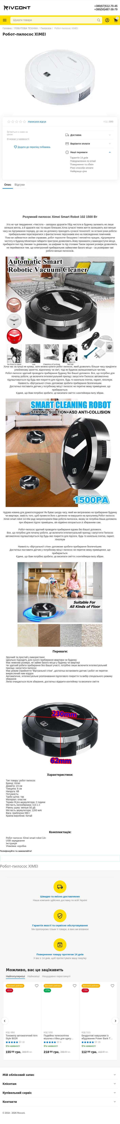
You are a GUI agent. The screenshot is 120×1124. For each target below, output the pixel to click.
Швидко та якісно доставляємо (60, 896)
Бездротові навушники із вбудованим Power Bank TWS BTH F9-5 (98, 1037)
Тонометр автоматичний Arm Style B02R (21, 1037)
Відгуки (20, 184)
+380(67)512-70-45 (105, 6)
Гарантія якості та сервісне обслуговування (60, 925)
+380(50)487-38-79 (105, 9)
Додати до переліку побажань (32, 147)
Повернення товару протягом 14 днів (60, 954)
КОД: (106, 121)
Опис (7, 184)
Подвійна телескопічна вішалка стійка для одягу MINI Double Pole (57, 1037)
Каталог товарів (4, 20)
